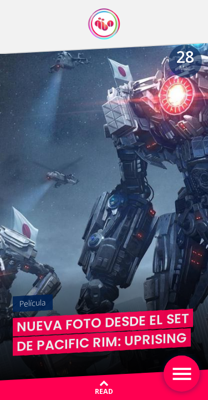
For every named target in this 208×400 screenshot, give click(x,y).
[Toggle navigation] (182, 374)
